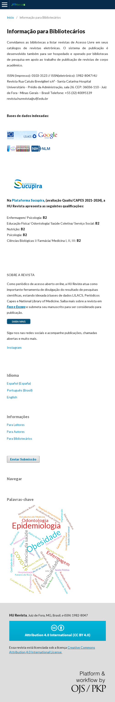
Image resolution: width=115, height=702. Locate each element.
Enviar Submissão (23, 459)
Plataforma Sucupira (28, 200)
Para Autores (16, 432)
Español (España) (19, 383)
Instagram (14, 347)
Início (10, 17)
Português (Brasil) (20, 390)
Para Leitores (16, 425)
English (12, 397)
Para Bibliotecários (19, 438)
